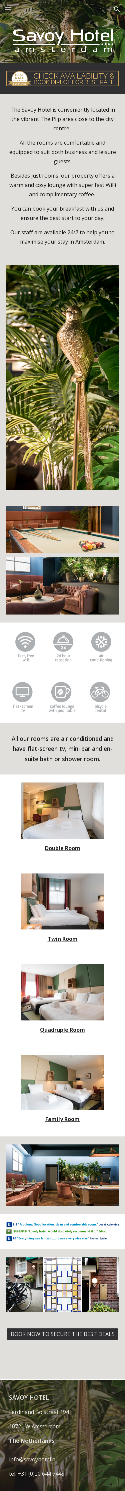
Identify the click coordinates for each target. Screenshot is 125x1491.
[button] (8, 9)
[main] (62, 175)
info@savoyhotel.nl (33, 1459)
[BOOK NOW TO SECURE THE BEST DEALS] (63, 1334)
